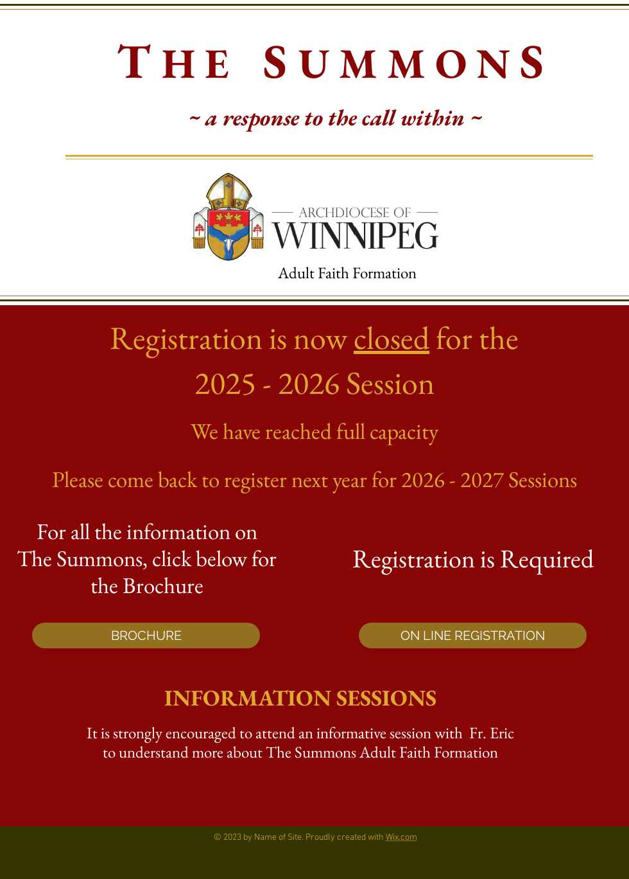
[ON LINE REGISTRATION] (473, 635)
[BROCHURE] (146, 635)
